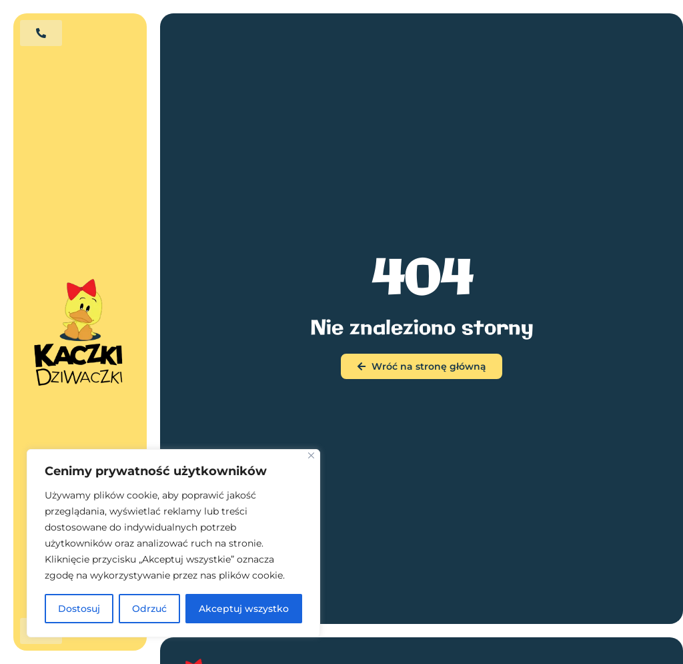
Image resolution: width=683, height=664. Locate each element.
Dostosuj (79, 609)
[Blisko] (311, 455)
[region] (173, 543)
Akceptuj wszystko (244, 609)
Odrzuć (149, 609)
